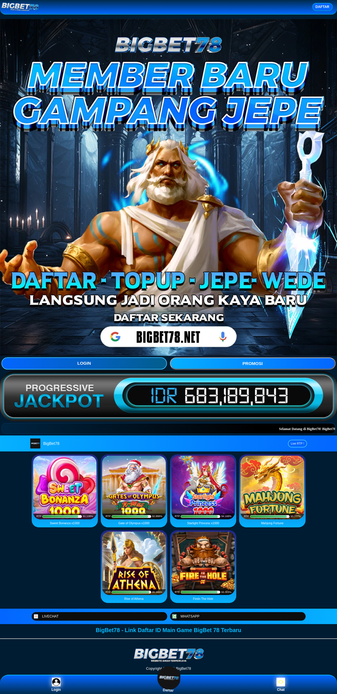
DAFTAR (322, 7)
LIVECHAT (46, 616)
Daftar (168, 684)
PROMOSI (253, 363)
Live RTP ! (297, 443)
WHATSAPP (185, 616)
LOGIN (84, 363)
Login (56, 685)
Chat (281, 685)
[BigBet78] (168, 661)
